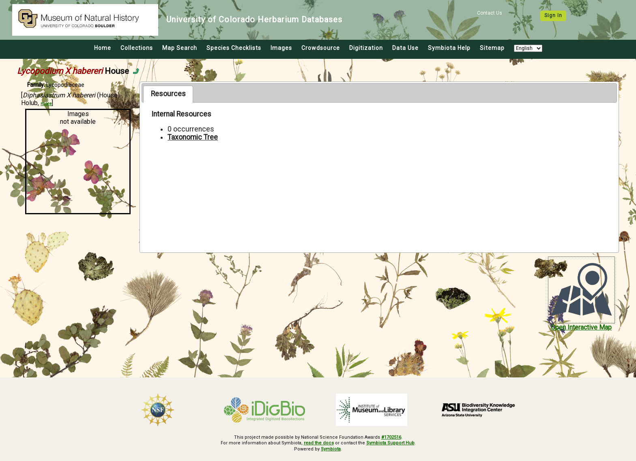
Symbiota (331, 449)
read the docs (319, 443)
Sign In (553, 15)
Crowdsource (320, 48)
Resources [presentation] (168, 94)
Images (281, 48)
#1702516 (391, 437)
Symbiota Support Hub (390, 443)
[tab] (168, 94)
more (46, 103)
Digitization (366, 48)
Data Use (405, 48)
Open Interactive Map (581, 327)
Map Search (179, 48)
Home (102, 48)
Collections (136, 48)
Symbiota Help (449, 48)
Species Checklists (233, 48)
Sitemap (492, 48)
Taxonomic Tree (193, 137)
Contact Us (489, 13)
